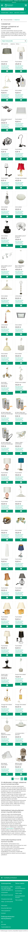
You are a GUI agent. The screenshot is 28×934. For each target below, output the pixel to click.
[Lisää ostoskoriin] (7, 71)
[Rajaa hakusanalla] (14, 41)
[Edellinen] (22, 778)
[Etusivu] (9, 5)
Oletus (18, 44)
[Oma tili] (23, 5)
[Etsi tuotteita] (14, 9)
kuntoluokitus (10, 828)
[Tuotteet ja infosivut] (2, 5)
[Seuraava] (25, 778)
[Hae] (25, 9)
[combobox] (14, 9)
